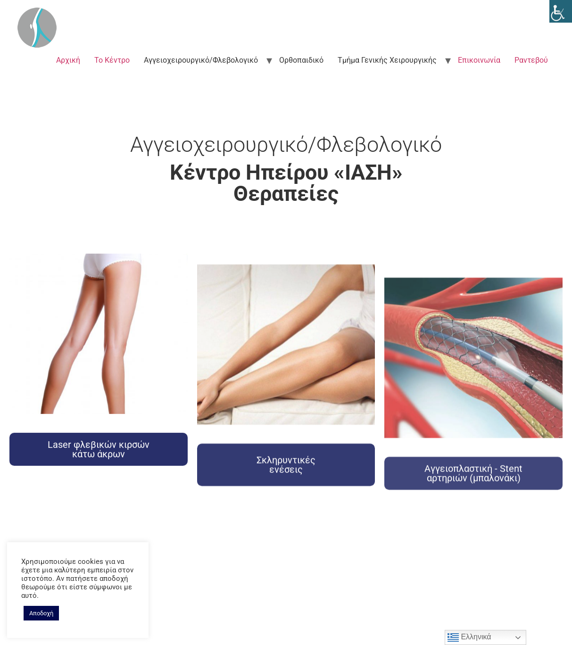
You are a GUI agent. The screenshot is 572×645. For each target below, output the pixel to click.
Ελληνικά (469, 637)
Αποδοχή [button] (41, 613)
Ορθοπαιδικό (301, 60)
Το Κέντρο (112, 60)
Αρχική (68, 60)
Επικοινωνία (479, 60)
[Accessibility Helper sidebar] (560, 11)
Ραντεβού (531, 60)
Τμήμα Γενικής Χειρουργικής (387, 60)
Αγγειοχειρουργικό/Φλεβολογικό (201, 60)
